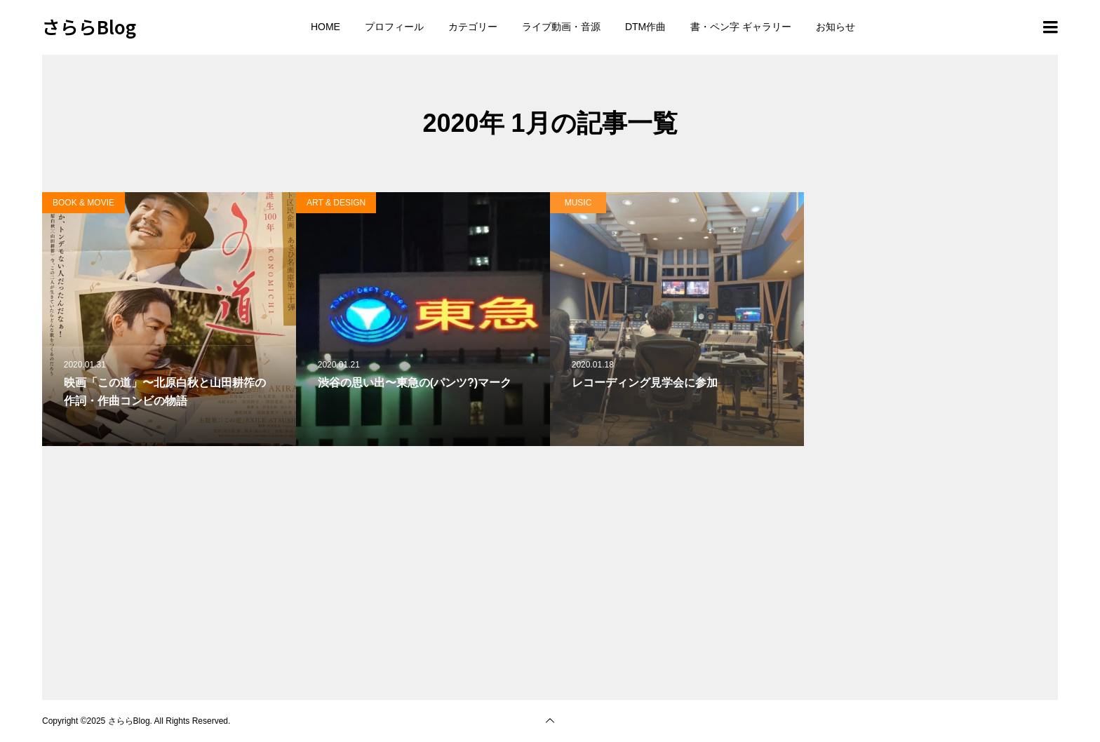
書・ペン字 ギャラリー (740, 26)
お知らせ (835, 26)
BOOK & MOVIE (83, 203)
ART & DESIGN (336, 203)
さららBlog (89, 26)
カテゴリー (472, 26)
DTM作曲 (645, 26)
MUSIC (578, 203)
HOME (325, 26)
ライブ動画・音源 (561, 26)
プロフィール (394, 26)
